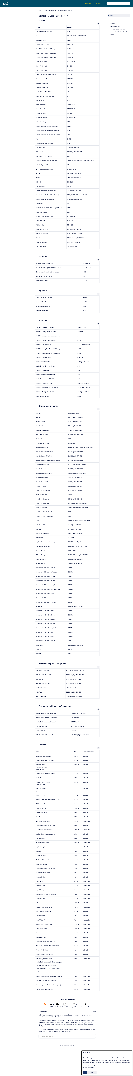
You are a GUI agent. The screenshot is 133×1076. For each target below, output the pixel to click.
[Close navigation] (26, 11)
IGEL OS (41, 10)
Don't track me (91, 1072)
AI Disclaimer (88, 3)
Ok (84, 1072)
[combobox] (118, 3)
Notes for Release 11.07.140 (65, 10)
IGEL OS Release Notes (50, 10)
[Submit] (108, 3)
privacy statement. (88, 1067)
